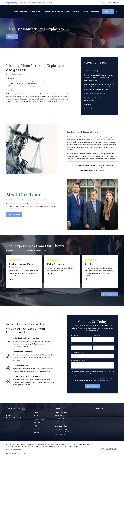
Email (94, 344)
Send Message (92, 386)
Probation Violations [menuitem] (90, 109)
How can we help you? (78, 360)
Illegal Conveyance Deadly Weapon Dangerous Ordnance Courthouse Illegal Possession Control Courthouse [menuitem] (98, 77)
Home (36, 413)
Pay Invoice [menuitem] (76, 12)
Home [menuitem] (16, 12)
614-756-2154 (110, 3)
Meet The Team (14, 214)
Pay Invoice (37, 422)
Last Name (96, 335)
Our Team (37, 416)
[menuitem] (8, 453)
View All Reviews (109, 294)
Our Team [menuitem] (23, 12)
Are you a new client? (78, 352)
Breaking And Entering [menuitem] (91, 71)
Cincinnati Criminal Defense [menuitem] (53, 12)
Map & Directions (60, 421)
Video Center (38, 429)
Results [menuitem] (85, 12)
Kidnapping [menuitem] (87, 105)
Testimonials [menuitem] (94, 12)
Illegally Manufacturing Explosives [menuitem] (94, 94)
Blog (35, 426)
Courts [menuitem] (67, 12)
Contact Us (108, 12)
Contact (37, 432)
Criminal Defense (39, 419)
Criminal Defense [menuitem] (35, 12)
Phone (73, 344)
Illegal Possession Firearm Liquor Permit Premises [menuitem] (94, 99)
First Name (74, 335)
